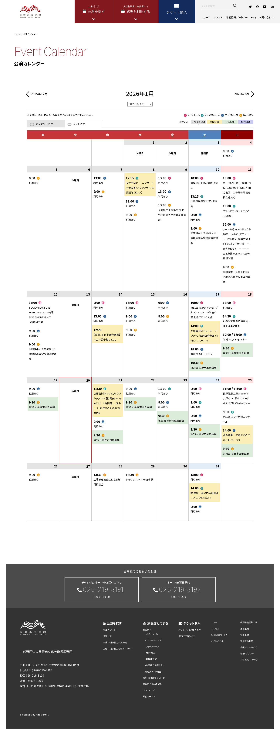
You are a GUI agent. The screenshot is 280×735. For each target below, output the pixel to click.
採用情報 (244, 634)
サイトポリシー (247, 653)
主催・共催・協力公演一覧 (115, 642)
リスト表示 (79, 124)
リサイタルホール (154, 640)
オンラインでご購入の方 (190, 629)
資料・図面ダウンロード (154, 677)
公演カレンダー (110, 629)
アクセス (218, 17)
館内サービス (149, 696)
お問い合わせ (266, 17)
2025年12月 (39, 94)
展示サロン (151, 652)
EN (272, 6)
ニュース (205, 17)
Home (17, 34)
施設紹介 (147, 629)
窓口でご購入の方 (187, 636)
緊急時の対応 (246, 641)
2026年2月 (241, 94)
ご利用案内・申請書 (152, 671)
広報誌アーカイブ (248, 647)
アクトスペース (152, 646)
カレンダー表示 (45, 124)
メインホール (152, 634)
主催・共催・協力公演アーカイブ (118, 648)
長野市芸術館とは (248, 622)
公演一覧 (107, 636)
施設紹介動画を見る (155, 665)
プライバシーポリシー (250, 659)
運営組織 (244, 628)
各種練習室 (151, 658)
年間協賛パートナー (237, 17)
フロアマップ (149, 690)
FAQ (253, 17)
